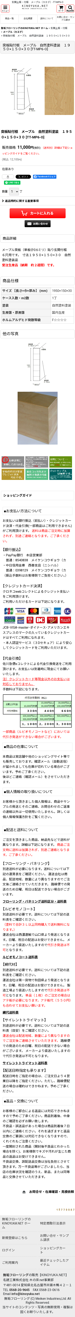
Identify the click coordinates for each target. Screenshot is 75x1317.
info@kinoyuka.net (25, 1294)
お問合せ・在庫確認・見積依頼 (51, 1192)
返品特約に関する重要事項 (20, 201)
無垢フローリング (16, 1275)
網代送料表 (11, 1012)
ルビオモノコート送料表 (20, 957)
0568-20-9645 (19, 1290)
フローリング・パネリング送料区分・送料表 (35, 901)
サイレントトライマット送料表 (25, 1063)
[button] (5, 9)
